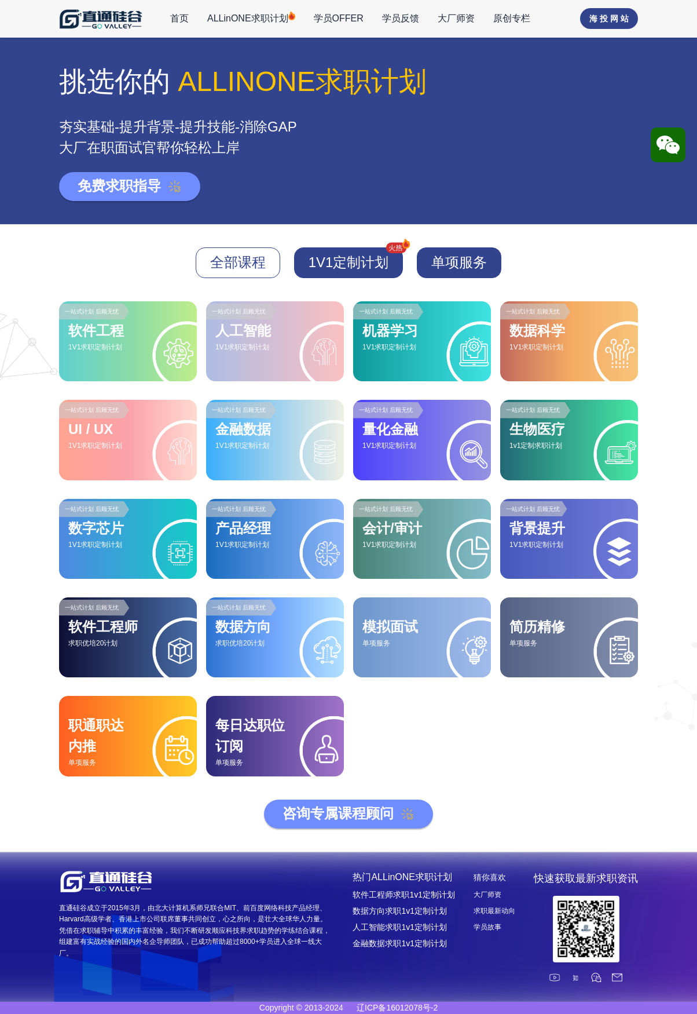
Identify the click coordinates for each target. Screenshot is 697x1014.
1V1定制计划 (356, 258)
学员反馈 (400, 18)
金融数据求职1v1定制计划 (400, 943)
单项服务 (459, 262)
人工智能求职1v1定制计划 (400, 927)
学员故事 (487, 927)
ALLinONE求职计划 (251, 17)
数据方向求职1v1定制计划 (400, 910)
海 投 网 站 (609, 18)
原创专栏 (511, 18)
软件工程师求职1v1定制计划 (404, 894)
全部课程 (238, 262)
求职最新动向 (494, 911)
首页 (179, 18)
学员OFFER (339, 18)
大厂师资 (456, 18)
